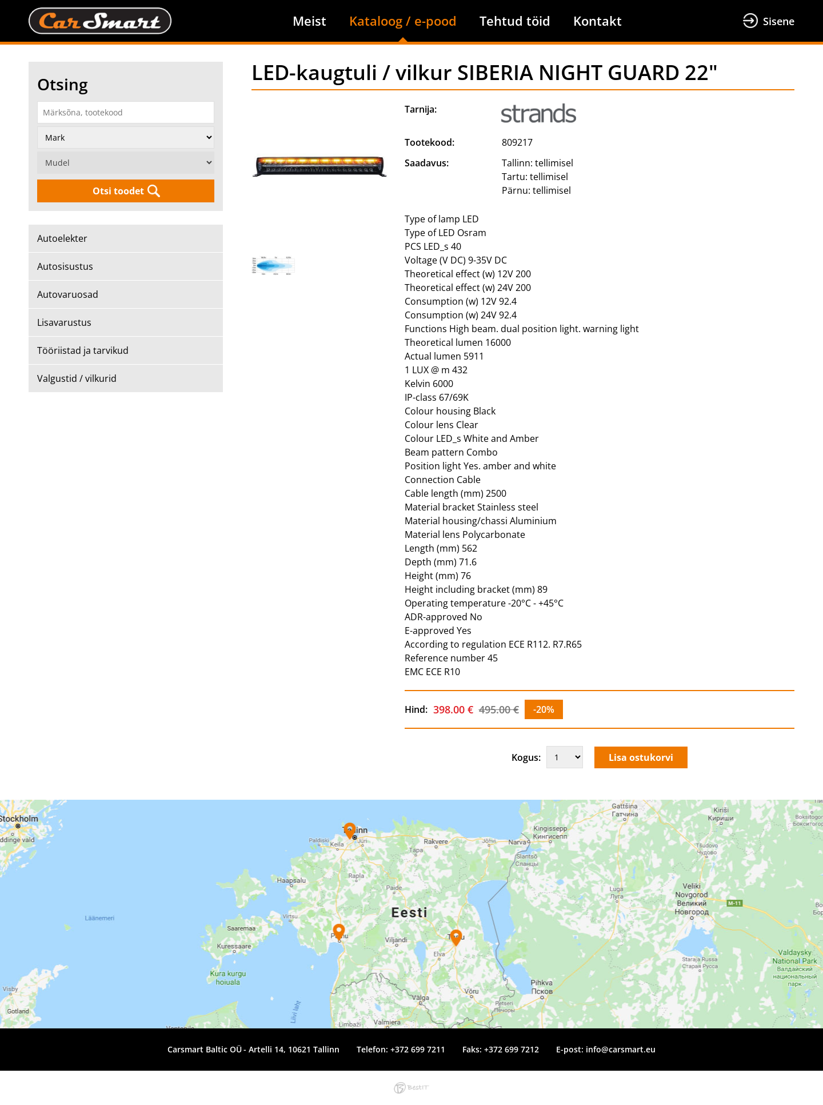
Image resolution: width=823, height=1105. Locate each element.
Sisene (778, 21)
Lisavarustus (64, 322)
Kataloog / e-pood (403, 20)
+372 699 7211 (417, 1049)
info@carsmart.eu (621, 1049)
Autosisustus (65, 266)
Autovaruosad (67, 294)
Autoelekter (62, 238)
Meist (309, 20)
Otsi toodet (118, 191)
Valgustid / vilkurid (77, 378)
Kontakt (597, 20)
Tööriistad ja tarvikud (83, 350)
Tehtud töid (515, 20)
